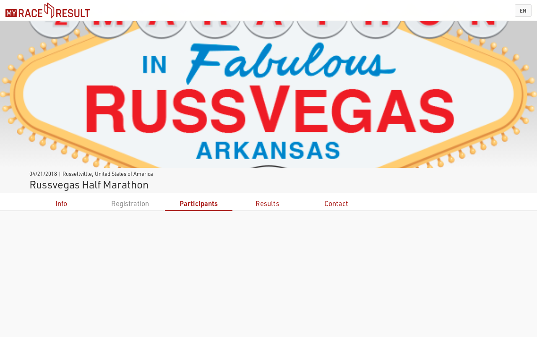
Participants (199, 203)
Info (61, 203)
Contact (336, 203)
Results (267, 203)
